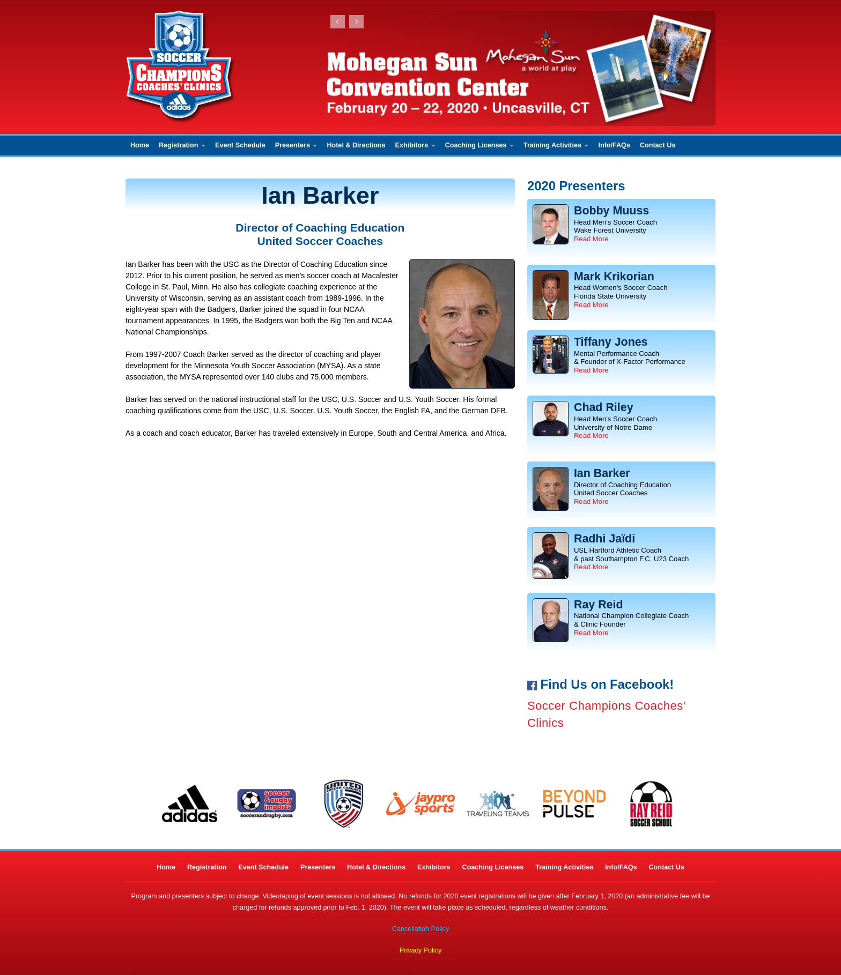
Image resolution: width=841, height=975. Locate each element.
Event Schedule (240, 145)
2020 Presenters (576, 185)
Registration (182, 145)
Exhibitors (415, 145)
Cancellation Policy (420, 929)
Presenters (296, 145)
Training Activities (556, 145)
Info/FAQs (614, 145)
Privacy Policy (420, 950)
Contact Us (657, 145)
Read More (591, 239)
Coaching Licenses (479, 145)
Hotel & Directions (356, 145)
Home (139, 145)
